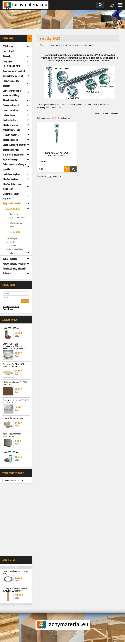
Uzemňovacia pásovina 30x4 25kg (15, 572)
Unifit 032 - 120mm (11, 328)
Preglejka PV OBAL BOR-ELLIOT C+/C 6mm (14, 365)
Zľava (105, 114)
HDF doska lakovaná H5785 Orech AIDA (15, 383)
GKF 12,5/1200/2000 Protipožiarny (12, 435)
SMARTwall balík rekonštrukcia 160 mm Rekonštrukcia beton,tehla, (14, 346)
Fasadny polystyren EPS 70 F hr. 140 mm (16, 401)
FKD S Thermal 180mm (13, 418)
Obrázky (41, 107)
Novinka (114, 114)
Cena (63, 104)
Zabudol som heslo (11, 306)
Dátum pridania (76, 104)
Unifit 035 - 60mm (10, 452)
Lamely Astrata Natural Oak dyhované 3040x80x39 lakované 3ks (15, 590)
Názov (53, 104)
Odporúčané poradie (97, 104)
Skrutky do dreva (71, 45)
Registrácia (8, 309)
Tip (89, 114)
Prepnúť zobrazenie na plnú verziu (62, 631)
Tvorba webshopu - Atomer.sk (62, 637)
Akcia (97, 114)
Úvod (42, 45)
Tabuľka (54, 107)
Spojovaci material (55, 45)
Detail (17, 336)
